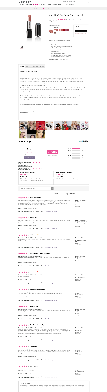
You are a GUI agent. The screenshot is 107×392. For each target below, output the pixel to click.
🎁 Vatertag (21, 8)
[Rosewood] (57, 30)
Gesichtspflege (34, 8)
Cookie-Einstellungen (72, 390)
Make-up (42, 8)
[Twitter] (37, 211)
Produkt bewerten (82, 19)
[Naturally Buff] (33, 28)
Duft (55, 8)
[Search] (82, 2)
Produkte (35, 4)
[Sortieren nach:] (60, 194)
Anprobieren (78, 35)
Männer (60, 8)
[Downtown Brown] (55, 33)
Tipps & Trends (43, 4)
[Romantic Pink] (59, 30)
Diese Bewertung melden (51, 211)
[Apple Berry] (68, 30)
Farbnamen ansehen (58, 35)
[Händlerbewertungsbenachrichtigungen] (41, 211)
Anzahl (77, 26)
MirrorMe (60, 4)
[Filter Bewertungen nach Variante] (78, 194)
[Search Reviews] (37, 188)
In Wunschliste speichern (81, 33)
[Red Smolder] (64, 30)
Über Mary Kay (65, 1)
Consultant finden (69, 4)
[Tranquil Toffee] (62, 30)
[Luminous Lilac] (66, 30)
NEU (27, 8)
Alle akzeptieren (84, 390)
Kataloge (54, 4)
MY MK (49, 4)
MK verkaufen (28, 4)
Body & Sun (49, 8)
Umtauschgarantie (72, 1)
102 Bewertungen (72, 19)
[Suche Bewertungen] (52, 188)
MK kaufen (21, 4)
